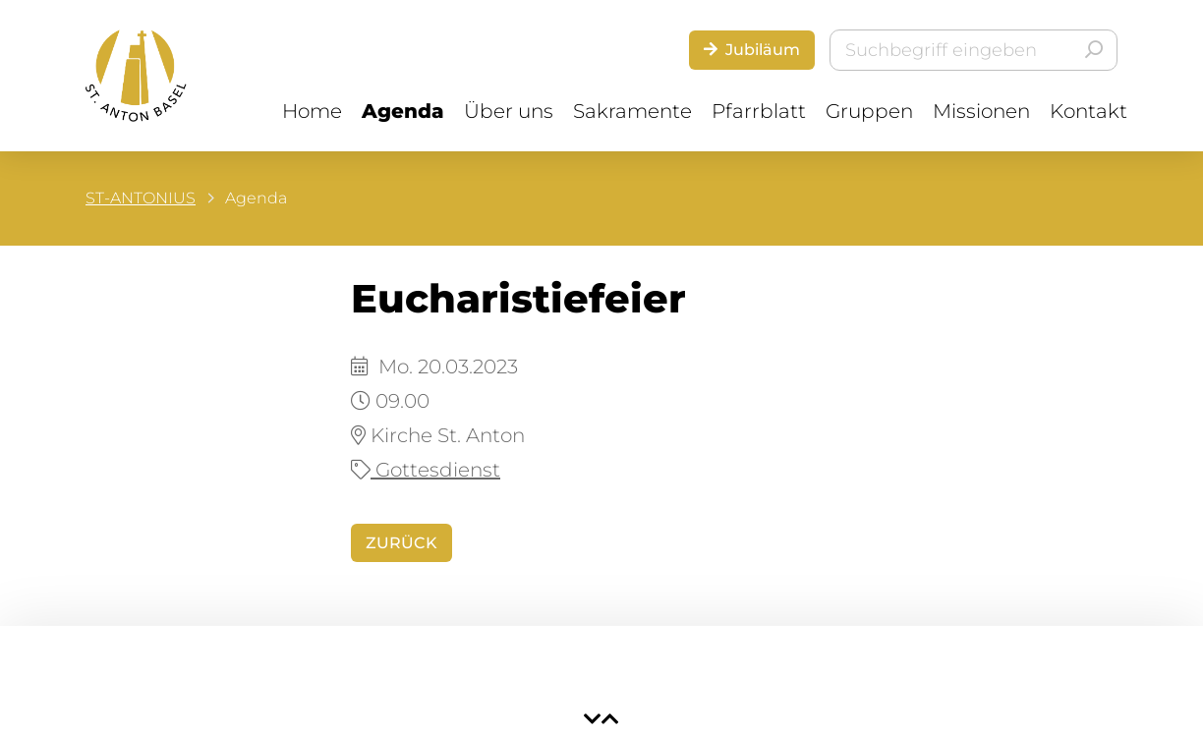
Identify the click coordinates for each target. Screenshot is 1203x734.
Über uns (508, 111)
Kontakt (1088, 111)
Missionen (981, 111)
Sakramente (632, 111)
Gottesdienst (425, 469)
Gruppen (869, 111)
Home (312, 111)
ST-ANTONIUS (141, 198)
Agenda (403, 111)
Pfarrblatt (759, 111)
